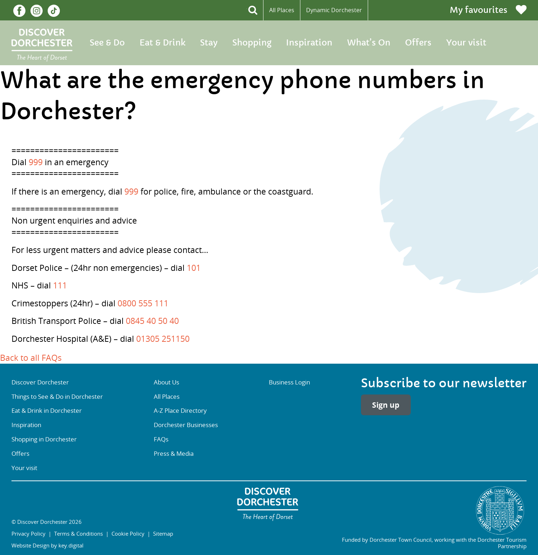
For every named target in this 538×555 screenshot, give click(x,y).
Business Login (289, 382)
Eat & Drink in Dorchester (46, 410)
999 (36, 162)
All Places (281, 10)
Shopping (251, 43)
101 (194, 267)
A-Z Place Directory (180, 410)
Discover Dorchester (40, 382)
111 (60, 285)
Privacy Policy (28, 533)
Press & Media (174, 453)
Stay (209, 43)
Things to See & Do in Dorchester (57, 396)
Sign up (385, 405)
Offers (418, 43)
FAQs (161, 439)
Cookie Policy (127, 533)
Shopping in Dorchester (44, 439)
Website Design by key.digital (47, 545)
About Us (166, 382)
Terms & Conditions (78, 533)
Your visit (466, 43)
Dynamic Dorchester (334, 10)
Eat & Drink (162, 43)
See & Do (107, 43)
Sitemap (163, 533)
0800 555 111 (143, 303)
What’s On (368, 43)
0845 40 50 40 (152, 320)
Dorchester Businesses (186, 425)
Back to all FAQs (31, 357)
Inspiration (309, 43)
